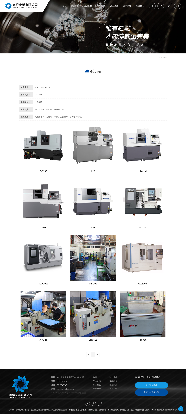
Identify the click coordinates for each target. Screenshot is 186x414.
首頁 (160, 57)
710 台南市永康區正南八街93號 (70, 377)
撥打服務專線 (151, 385)
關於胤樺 (113, 377)
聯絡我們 (97, 388)
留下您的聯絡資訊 (151, 392)
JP (161, 6)
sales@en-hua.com (65, 389)
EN (169, 6)
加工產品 (97, 385)
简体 (177, 6)
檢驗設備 (113, 381)
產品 (165, 57)
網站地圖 (113, 388)
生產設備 (97, 381)
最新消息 (113, 385)
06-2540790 (62, 381)
